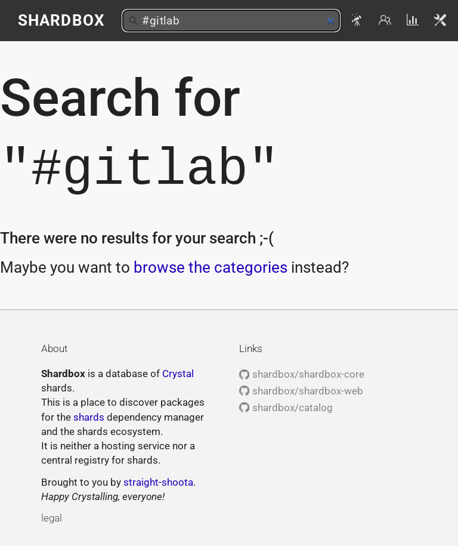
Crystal (178, 374)
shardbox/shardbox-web (301, 391)
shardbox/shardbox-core (301, 374)
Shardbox (61, 20)
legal (51, 518)
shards (88, 417)
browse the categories (210, 267)
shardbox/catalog (285, 408)
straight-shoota (158, 482)
